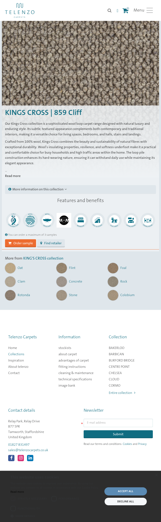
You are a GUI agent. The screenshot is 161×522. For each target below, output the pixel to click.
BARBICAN (116, 354)
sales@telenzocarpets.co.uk (28, 450)
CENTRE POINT (119, 367)
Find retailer (51, 243)
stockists (64, 348)
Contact (14, 373)
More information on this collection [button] (37, 189)
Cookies (127, 444)
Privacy (142, 444)
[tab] (80, 189)
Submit (118, 434)
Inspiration (16, 360)
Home (12, 348)
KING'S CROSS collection (43, 258)
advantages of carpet (73, 360)
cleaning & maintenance (75, 373)
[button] (55, 516)
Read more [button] (13, 176)
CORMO (114, 385)
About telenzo (18, 367)
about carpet (67, 354)
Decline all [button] (125, 501)
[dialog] (80, 496)
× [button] (156, 475)
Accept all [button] (126, 491)
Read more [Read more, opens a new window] (17, 492)
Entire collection (122, 393)
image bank (66, 385)
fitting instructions (72, 367)
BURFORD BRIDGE (122, 360)
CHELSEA (115, 373)
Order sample (20, 243)
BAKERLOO (116, 348)
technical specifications (75, 379)
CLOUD (114, 379)
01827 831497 (19, 445)
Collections (16, 354)
